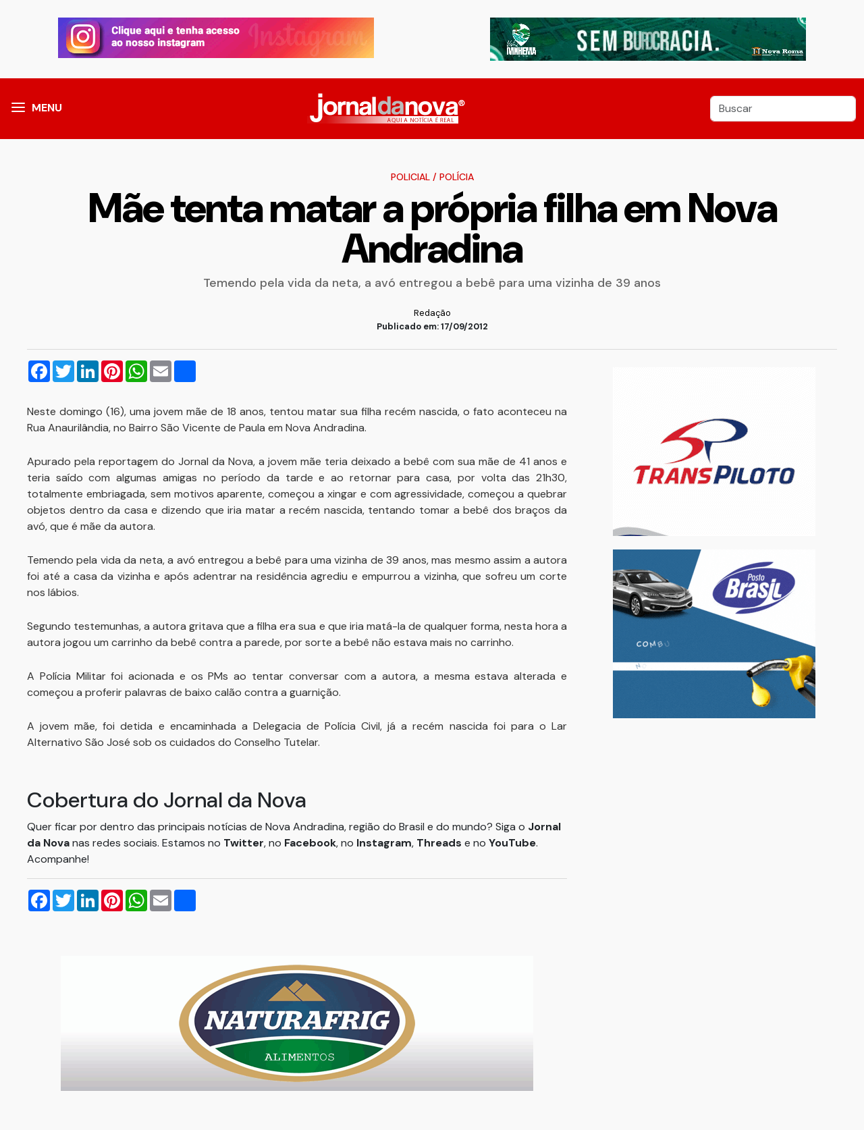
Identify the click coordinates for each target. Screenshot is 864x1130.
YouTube (512, 843)
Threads (440, 843)
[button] (18, 109)
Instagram (384, 843)
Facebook (310, 843)
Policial (410, 177)
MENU (47, 108)
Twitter (243, 843)
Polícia (456, 177)
